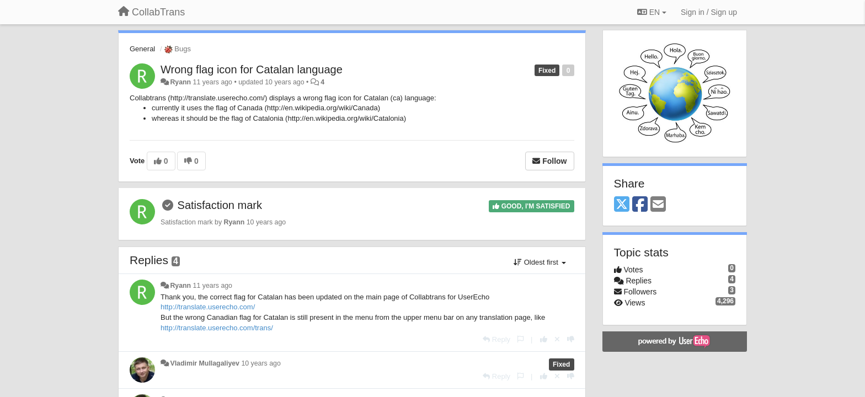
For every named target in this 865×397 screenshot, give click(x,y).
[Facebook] (640, 204)
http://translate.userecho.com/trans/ (217, 328)
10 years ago (260, 363)
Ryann (180, 82)
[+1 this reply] (543, 339)
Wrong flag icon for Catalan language (252, 69)
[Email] (658, 204)
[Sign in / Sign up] (708, 12)
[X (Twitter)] (621, 204)
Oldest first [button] (539, 262)
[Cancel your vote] (557, 339)
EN (651, 12)
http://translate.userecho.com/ (208, 307)
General (142, 49)
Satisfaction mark (220, 205)
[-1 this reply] (570, 339)
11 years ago (212, 285)
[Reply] (496, 339)
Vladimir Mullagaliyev (204, 363)
